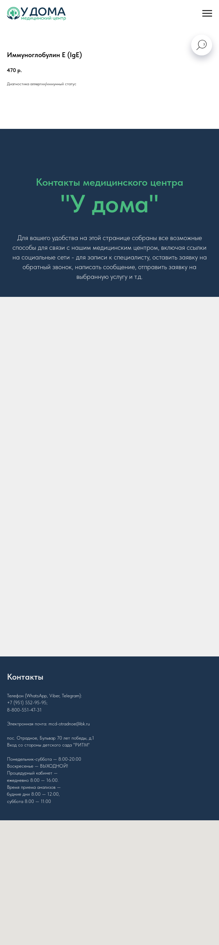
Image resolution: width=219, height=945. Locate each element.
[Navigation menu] (207, 13)
